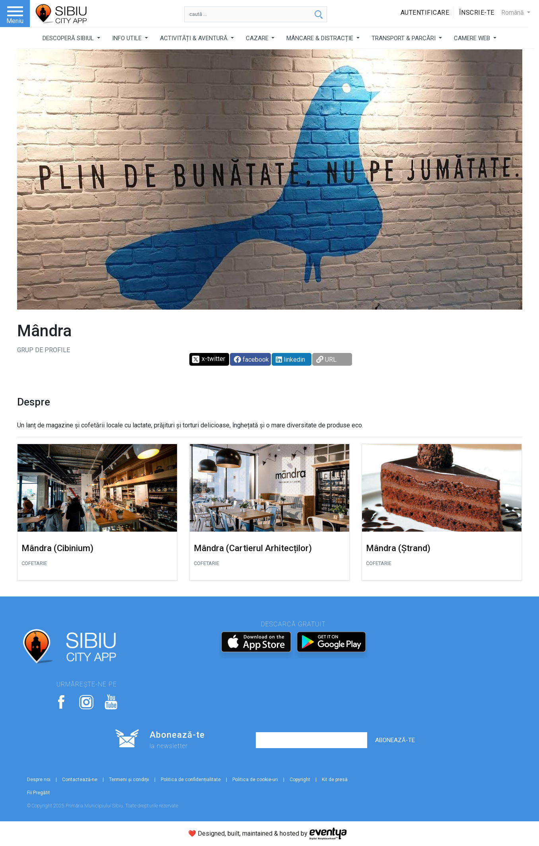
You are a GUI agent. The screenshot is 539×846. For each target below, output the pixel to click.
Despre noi (39, 779)
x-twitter (208, 359)
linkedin (290, 359)
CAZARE (258, 38)
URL (326, 359)
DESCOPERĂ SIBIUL (69, 38)
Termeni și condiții (129, 779)
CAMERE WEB (473, 38)
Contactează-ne (79, 779)
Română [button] (513, 12)
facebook (251, 359)
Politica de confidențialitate (191, 779)
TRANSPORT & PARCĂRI (404, 38)
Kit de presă (335, 779)
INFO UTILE (127, 38)
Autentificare (425, 12)
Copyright (300, 779)
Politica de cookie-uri (255, 779)
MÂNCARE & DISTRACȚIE (320, 38)
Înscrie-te (476, 12)
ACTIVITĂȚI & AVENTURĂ (194, 38)
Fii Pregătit (38, 792)
